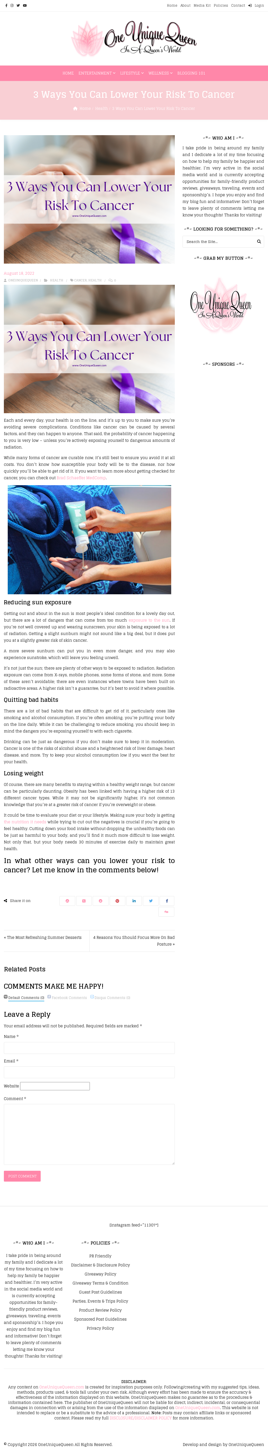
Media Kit (202, 6)
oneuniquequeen (21, 280)
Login (256, 6)
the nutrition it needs (25, 821)
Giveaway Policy (100, 1275)
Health (101, 108)
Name (11, 1036)
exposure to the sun (149, 620)
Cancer (80, 280)
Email (11, 1061)
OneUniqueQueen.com (61, 1387)
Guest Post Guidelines (100, 1293)
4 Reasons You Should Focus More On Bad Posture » (134, 941)
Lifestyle (130, 73)
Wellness (159, 73)
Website (11, 1086)
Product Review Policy (100, 1311)
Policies (221, 6)
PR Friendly (100, 1257)
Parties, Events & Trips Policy (100, 1302)
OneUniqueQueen (56, 1445)
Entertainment (95, 73)
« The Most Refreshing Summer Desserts (43, 937)
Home (172, 6)
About (185, 6)
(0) (26, 998)
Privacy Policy (100, 1329)
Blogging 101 (191, 73)
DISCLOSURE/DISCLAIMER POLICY (141, 1418)
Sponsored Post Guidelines (100, 1320)
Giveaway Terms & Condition (100, 1284)
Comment (15, 1098)
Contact (238, 6)
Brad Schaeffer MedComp (81, 477)
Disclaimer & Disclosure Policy (100, 1266)
